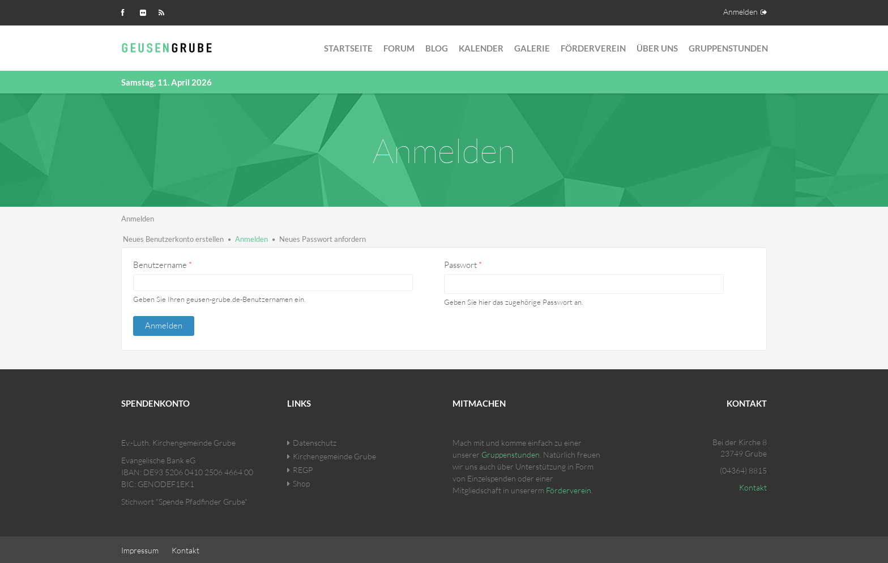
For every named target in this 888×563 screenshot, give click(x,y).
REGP (303, 468)
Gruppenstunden (728, 48)
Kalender (481, 48)
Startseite (348, 48)
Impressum (140, 548)
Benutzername (162, 264)
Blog (436, 48)
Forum (399, 48)
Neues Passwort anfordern (322, 239)
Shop (301, 482)
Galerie (532, 48)
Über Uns (657, 48)
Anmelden (740, 11)
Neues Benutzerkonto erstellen (173, 239)
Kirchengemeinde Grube (334, 454)
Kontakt (753, 486)
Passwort (463, 264)
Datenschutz (314, 441)
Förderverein (593, 48)
